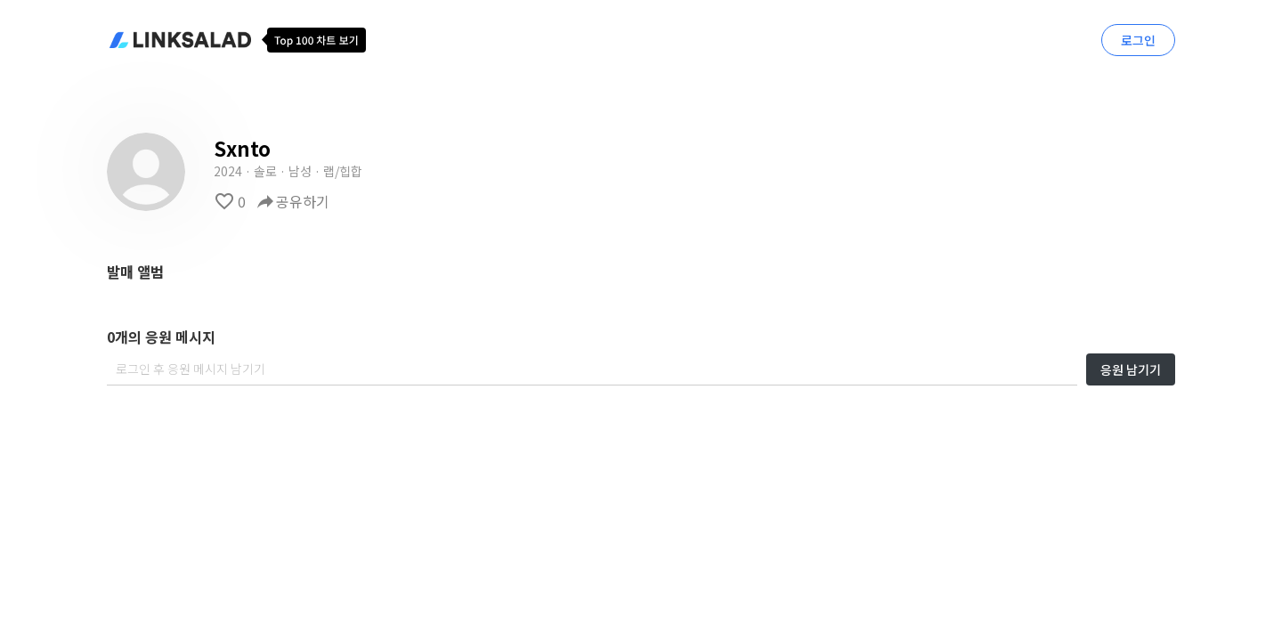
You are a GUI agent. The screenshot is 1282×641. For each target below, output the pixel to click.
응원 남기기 (1130, 369)
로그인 (1138, 40)
